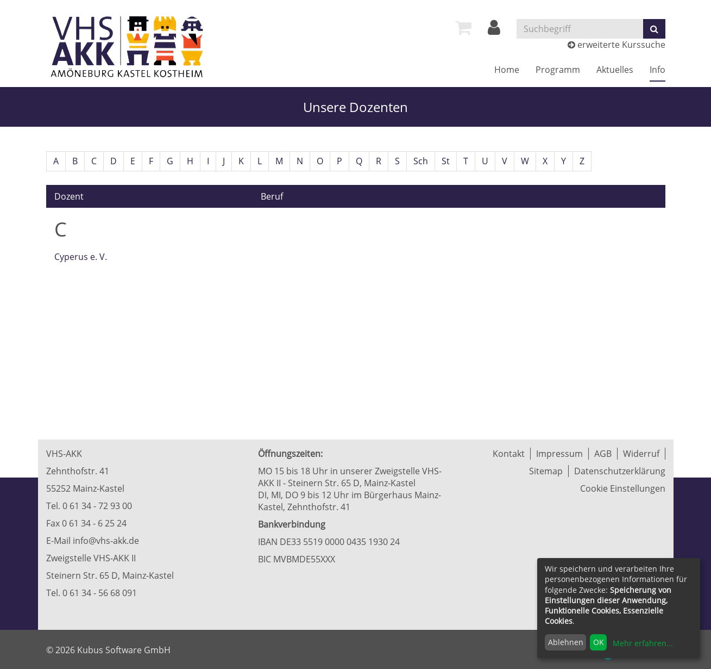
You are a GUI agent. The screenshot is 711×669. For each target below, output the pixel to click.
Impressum (559, 454)
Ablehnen (565, 642)
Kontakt (509, 454)
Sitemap (546, 471)
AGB (603, 454)
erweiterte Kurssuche (616, 45)
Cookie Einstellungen (622, 488)
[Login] (494, 30)
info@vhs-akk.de (106, 541)
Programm (558, 70)
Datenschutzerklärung (619, 471)
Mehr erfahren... (643, 643)
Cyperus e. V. (80, 257)
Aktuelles (614, 70)
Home (506, 70)
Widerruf (641, 454)
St (446, 161)
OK (598, 642)
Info (657, 70)
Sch (420, 161)
